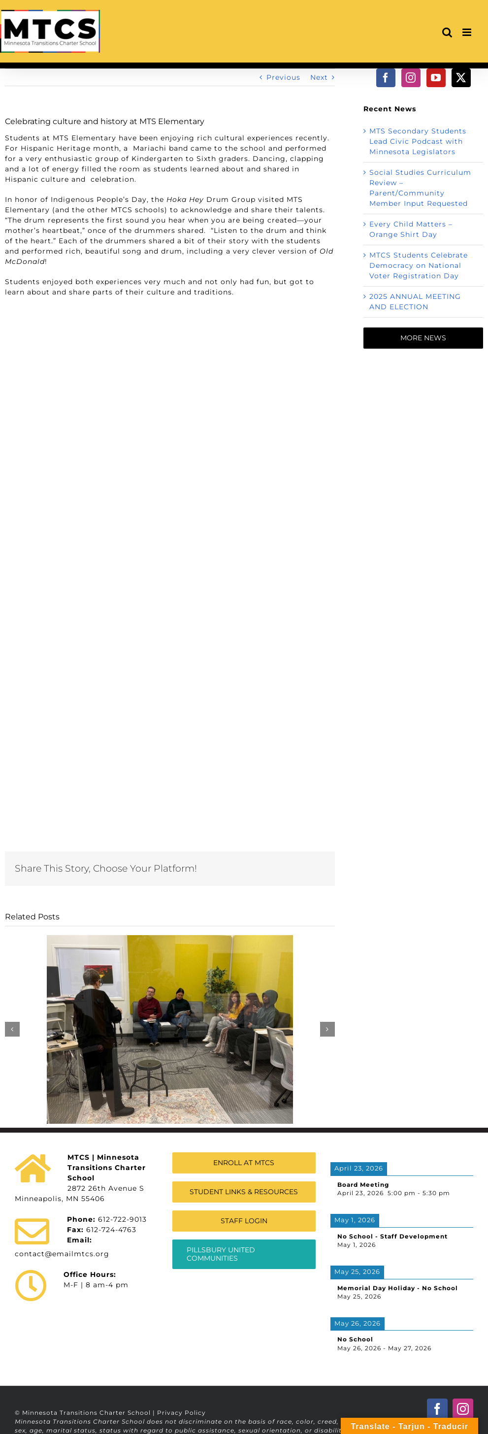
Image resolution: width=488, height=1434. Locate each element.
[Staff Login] (243, 1221)
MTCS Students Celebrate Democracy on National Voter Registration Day (418, 265)
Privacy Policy (181, 1412)
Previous (283, 77)
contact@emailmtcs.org (62, 1253)
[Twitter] (461, 77)
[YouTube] (436, 77)
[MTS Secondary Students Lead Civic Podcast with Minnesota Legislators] (170, 939)
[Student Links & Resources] (243, 1192)
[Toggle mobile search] (447, 32)
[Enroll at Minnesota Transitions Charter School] (243, 1162)
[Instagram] (411, 77)
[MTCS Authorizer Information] (243, 1254)
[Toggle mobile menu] (467, 32)
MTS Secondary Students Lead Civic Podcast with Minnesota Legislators (417, 141)
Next (319, 77)
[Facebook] (385, 77)
